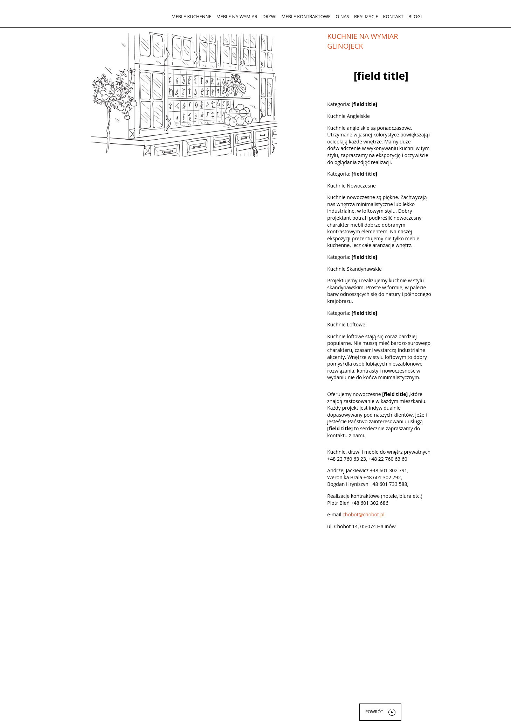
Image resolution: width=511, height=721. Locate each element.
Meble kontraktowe (306, 16)
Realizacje (366, 16)
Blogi (415, 16)
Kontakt (393, 16)
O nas (342, 16)
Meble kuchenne (192, 16)
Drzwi (269, 16)
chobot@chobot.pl (364, 514)
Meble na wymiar (236, 16)
